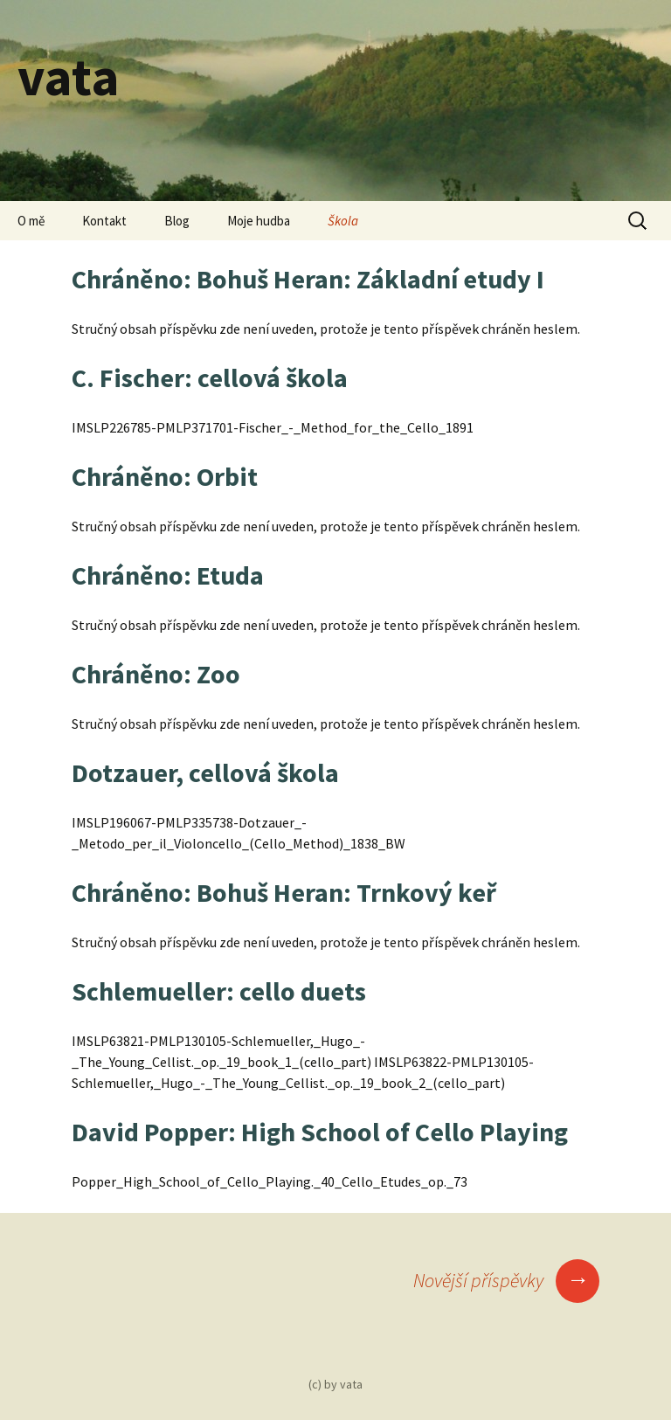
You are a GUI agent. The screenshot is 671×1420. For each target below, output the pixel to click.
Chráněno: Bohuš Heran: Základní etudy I (308, 278)
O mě (31, 220)
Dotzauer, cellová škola (205, 772)
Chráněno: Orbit (165, 476)
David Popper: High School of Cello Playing (320, 1131)
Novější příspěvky (506, 1280)
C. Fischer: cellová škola (210, 377)
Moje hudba (258, 220)
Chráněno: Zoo (156, 673)
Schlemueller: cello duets (219, 991)
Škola (343, 220)
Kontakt (104, 220)
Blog (177, 220)
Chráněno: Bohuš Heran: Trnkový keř (284, 892)
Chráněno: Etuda (168, 575)
